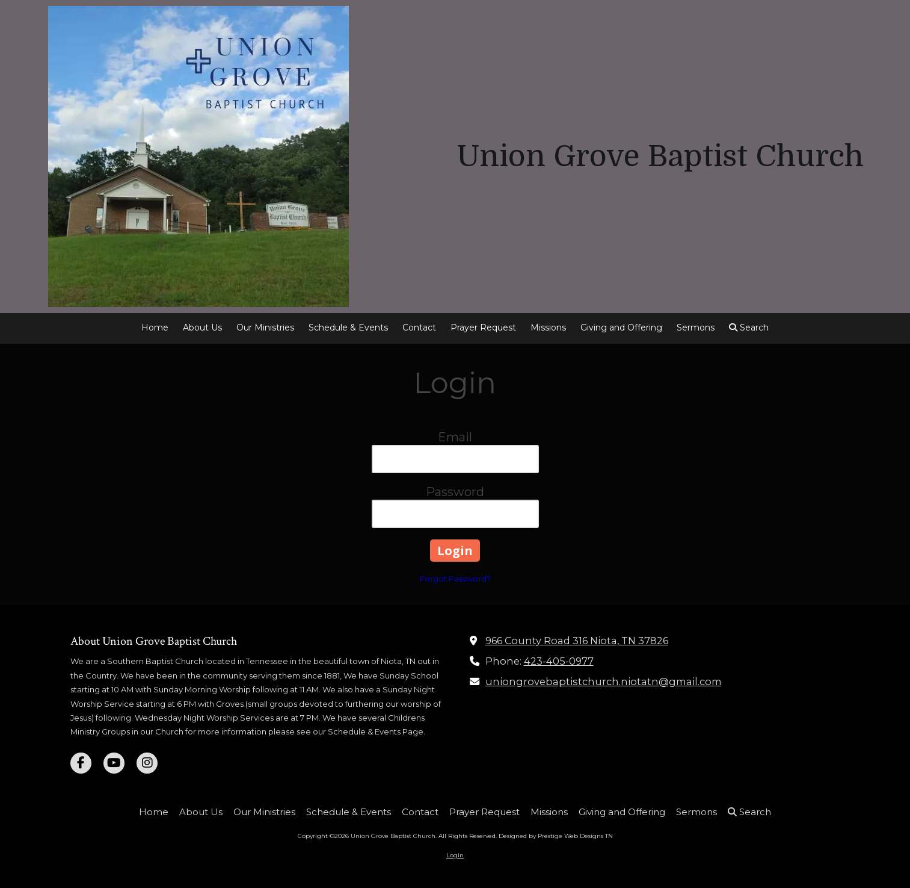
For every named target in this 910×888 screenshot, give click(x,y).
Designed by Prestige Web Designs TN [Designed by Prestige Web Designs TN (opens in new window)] (556, 836)
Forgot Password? (455, 578)
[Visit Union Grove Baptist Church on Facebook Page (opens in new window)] (80, 763)
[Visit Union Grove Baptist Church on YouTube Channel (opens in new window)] (114, 763)
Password (455, 492)
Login (455, 855)
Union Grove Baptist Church (660, 156)
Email (455, 437)
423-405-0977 (559, 661)
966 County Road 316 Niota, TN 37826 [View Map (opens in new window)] (576, 641)
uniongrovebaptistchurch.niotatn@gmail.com (603, 681)
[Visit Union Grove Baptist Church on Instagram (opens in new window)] (147, 763)
